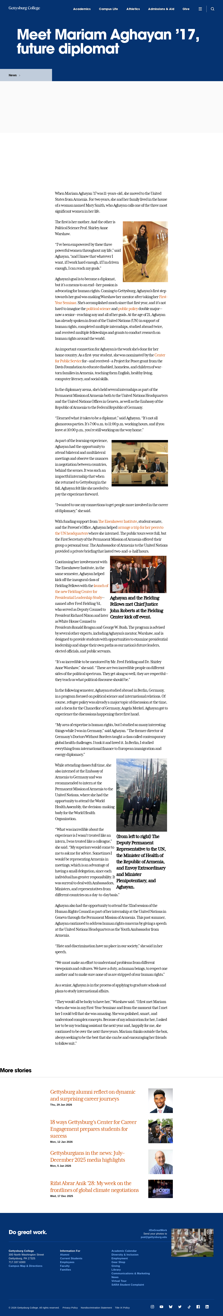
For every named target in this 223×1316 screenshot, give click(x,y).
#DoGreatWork (158, 1230)
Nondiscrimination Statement (96, 1307)
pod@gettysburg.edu (154, 1237)
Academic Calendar (124, 1250)
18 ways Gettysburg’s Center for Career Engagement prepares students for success (93, 1129)
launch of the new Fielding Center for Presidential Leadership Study (81, 592)
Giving (116, 1265)
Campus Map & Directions (26, 1265)
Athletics (133, 9)
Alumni (64, 1254)
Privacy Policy (70, 1307)
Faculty (65, 1265)
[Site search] (212, 9)
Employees (67, 1262)
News (13, 75)
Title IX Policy (122, 1307)
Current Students (71, 1258)
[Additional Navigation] (200, 9)
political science (98, 309)
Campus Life (108, 9)
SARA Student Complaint (128, 1284)
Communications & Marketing (131, 1273)
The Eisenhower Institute (117, 521)
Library (116, 1269)
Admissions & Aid (161, 9)
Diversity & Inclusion (125, 1254)
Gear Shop (118, 1262)
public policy (128, 309)
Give (186, 9)
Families (65, 1269)
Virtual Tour (119, 1281)
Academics (82, 9)
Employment (120, 1258)
